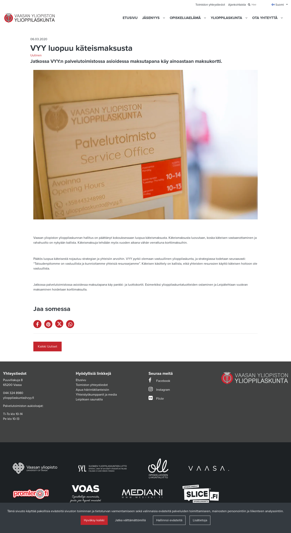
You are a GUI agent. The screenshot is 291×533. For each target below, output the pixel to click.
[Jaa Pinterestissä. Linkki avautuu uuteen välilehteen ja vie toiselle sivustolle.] (49, 325)
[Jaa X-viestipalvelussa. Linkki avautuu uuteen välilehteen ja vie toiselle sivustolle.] (60, 325)
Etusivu (81, 380)
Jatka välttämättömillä (130, 520)
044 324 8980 (13, 393)
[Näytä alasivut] (163, 17)
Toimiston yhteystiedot (92, 385)
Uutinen (36, 55)
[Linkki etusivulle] (29, 18)
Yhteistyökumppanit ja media (96, 395)
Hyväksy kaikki (94, 520)
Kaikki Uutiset (47, 346)
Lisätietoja (200, 520)
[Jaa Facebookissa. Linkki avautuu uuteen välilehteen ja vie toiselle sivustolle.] (38, 325)
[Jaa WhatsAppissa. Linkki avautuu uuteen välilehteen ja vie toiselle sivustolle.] (71, 325)
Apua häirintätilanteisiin (92, 390)
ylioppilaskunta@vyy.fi (18, 398)
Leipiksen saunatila (89, 399)
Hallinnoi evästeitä (169, 520)
